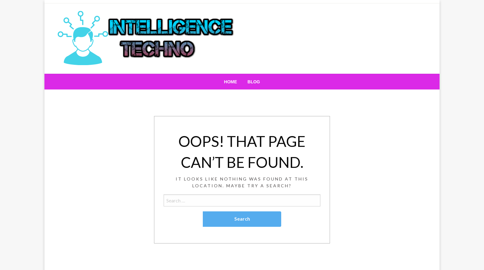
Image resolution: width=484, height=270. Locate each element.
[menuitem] (230, 81)
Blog (254, 81)
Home (230, 81)
